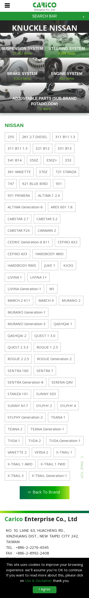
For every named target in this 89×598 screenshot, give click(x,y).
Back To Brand (44, 492)
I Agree (44, 590)
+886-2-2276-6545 (32, 547)
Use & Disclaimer (38, 581)
